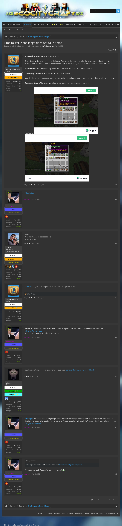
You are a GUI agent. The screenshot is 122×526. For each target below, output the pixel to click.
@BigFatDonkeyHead (33, 331)
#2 (116, 199)
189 (20, 404)
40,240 (19, 86)
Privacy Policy (109, 513)
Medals (81, 24)
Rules (43, 24)
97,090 (19, 274)
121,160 (18, 224)
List (34, 294)
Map (61, 24)
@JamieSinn (29, 193)
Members (70, 24)
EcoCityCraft (14, 24)
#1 (116, 185)
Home (40, 513)
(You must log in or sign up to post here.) (104, 500)
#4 (116, 337)
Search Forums (9, 30)
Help (87, 513)
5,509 (19, 272)
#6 (116, 427)
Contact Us (48, 513)
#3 (116, 298)
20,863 (19, 222)
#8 (116, 474)
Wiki (35, 24)
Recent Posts (21, 30)
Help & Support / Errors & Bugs (23, 46)
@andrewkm (30, 286)
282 (20, 84)
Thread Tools (113, 50)
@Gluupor (29, 418)
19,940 (19, 406)
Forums (27, 25)
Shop (53, 24)
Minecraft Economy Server (63, 513)
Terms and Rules (97, 513)
